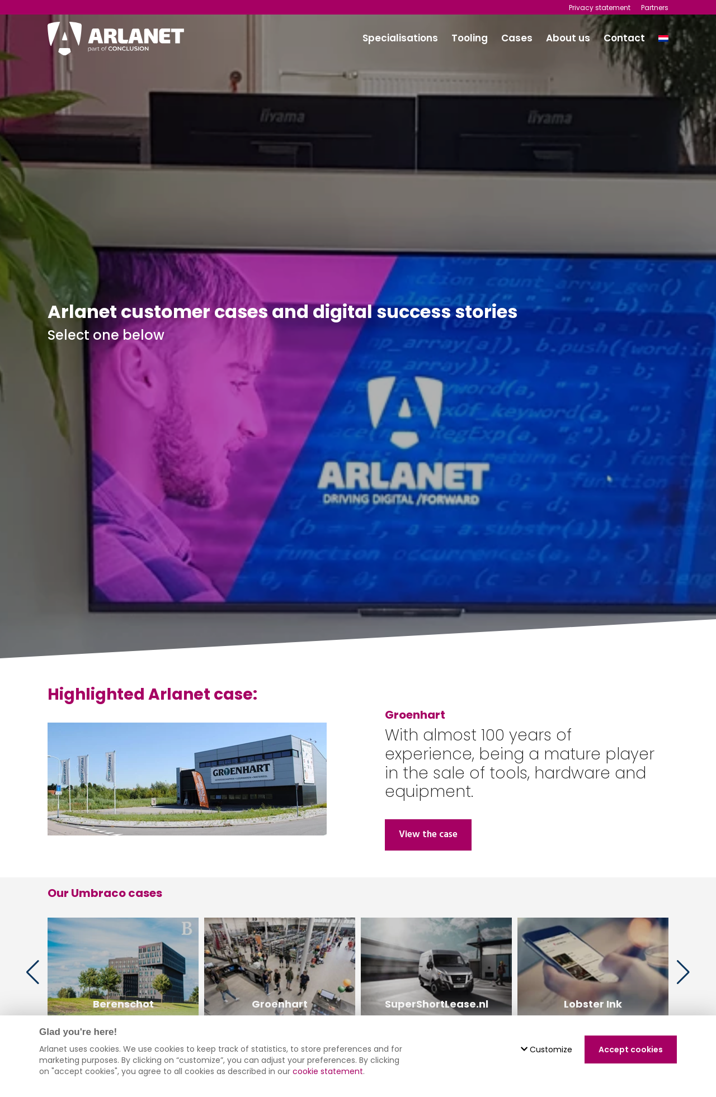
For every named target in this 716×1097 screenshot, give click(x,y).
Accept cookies (631, 1049)
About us (568, 38)
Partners (654, 7)
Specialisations (400, 38)
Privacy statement (599, 7)
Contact (624, 38)
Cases (517, 38)
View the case (428, 834)
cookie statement (328, 1071)
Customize (546, 1049)
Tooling (469, 38)
